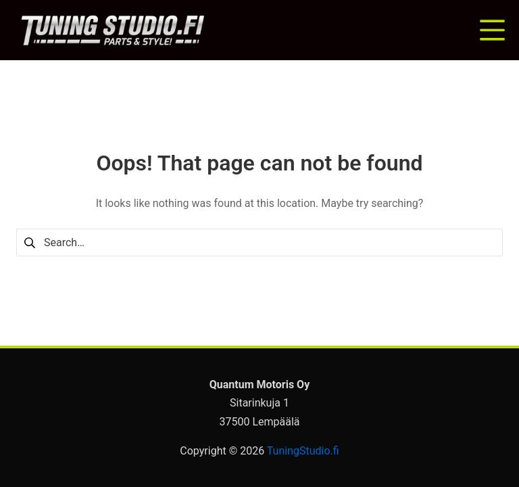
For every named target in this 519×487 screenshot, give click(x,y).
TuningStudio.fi (303, 450)
